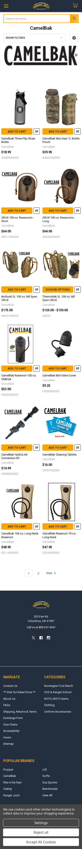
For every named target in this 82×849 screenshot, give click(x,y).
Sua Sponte (49, 782)
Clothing (49, 705)
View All (47, 795)
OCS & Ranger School (58, 692)
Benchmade (50, 788)
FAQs (6, 705)
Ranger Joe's (11, 795)
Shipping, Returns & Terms (20, 711)
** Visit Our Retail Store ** (19, 692)
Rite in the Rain (12, 782)
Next (51, 573)
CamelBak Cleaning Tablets (59, 454)
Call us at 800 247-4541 (41, 627)
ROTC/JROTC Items (56, 698)
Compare (36, 131)
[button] (74, 37)
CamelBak (9, 776)
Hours (7, 737)
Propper (8, 769)
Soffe (46, 776)
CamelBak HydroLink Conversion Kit (14, 456)
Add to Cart (17, 131)
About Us (9, 698)
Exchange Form (13, 718)
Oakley (7, 788)
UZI (44, 769)
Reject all (41, 832)
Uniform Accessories (57, 711)
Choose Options (57, 289)
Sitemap (8, 743)
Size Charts (10, 724)
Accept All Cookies (41, 842)
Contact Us (10, 685)
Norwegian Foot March (58, 685)
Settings (41, 822)
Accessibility (11, 730)
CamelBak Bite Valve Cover (59, 375)
